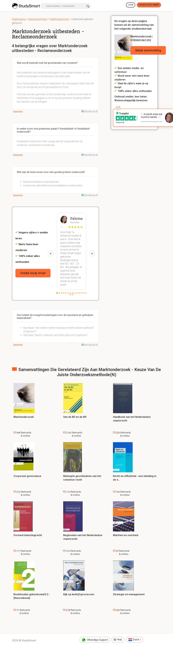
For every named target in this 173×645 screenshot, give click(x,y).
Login (130, 5)
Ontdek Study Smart (149, 5)
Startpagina (18, 19)
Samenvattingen (37, 19)
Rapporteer (18, 111)
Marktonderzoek (59, 19)
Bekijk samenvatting (148, 50)
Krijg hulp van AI (91, 111)
